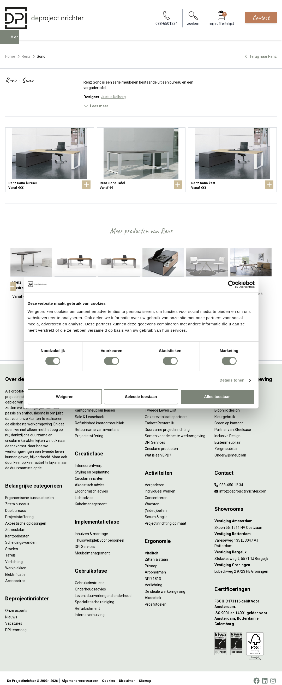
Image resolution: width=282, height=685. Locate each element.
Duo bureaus (15, 505)
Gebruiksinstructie (90, 577)
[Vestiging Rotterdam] (245, 528)
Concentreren (156, 492)
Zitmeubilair (15, 524)
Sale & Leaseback (89, 411)
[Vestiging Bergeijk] (245, 547)
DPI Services (85, 541)
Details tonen (232, 380)
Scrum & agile (156, 512)
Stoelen (11, 543)
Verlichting (14, 556)
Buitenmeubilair (227, 437)
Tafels (10, 550)
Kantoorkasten (17, 531)
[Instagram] (273, 676)
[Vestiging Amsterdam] (245, 516)
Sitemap (145, 675)
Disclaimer (127, 675)
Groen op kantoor (228, 418)
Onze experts (16, 605)
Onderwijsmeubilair (230, 450)
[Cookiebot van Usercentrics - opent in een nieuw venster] (232, 284)
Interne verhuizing (90, 609)
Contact (261, 17)
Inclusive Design (227, 431)
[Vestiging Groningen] (245, 560)
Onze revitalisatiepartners (166, 411)
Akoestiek (153, 592)
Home (10, 56)
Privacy (151, 560)
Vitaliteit (151, 548)
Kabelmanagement (91, 499)
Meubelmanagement (92, 548)
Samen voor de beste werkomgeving (175, 431)
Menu (16, 41)
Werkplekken (15, 563)
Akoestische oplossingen (25, 518)
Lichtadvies (84, 492)
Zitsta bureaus (17, 499)
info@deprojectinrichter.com (240, 486)
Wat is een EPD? (158, 450)
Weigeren (64, 396)
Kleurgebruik (224, 411)
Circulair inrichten (89, 473)
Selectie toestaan (141, 396)
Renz (26, 56)
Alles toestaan (217, 396)
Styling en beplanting (92, 467)
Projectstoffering (19, 512)
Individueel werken (160, 486)
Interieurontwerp (89, 460)
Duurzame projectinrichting (167, 424)
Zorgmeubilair (226, 443)
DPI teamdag (16, 624)
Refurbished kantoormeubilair (99, 418)
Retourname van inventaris (97, 424)
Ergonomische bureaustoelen (29, 492)
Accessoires (15, 575)
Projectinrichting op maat (165, 518)
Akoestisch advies (90, 479)
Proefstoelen (155, 599)
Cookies (108, 675)
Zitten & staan (156, 554)
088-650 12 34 (228, 479)
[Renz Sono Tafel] (141, 160)
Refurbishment (87, 603)
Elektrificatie (15, 569)
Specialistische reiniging (94, 597)
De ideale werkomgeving (165, 586)
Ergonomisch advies (91, 486)
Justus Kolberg (113, 97)
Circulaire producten (161, 443)
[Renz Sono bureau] (49, 160)
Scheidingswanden (21, 537)
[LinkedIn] (264, 676)
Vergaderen (154, 479)
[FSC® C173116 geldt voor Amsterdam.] (245, 598)
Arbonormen (155, 567)
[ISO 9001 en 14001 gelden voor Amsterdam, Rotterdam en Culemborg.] (245, 613)
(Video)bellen (156, 505)
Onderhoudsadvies (90, 584)
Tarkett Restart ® (159, 418)
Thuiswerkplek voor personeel (99, 535)
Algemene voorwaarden (80, 675)
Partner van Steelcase (232, 424)
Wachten (152, 499)
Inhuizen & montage (91, 528)
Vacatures (13, 618)
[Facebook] (256, 676)
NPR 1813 (153, 573)
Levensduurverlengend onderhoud (103, 590)
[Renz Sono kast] (232, 160)
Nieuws (11, 612)
